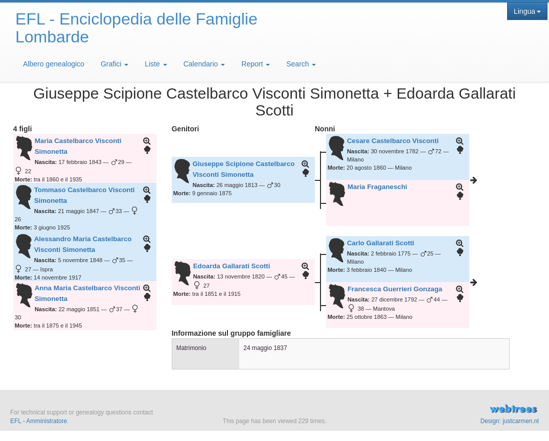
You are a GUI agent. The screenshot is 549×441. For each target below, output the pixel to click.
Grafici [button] (114, 64)
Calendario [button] (204, 64)
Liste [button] (156, 64)
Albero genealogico (53, 64)
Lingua (527, 11)
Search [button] (301, 64)
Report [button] (255, 64)
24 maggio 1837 (265, 348)
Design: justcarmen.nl (510, 421)
